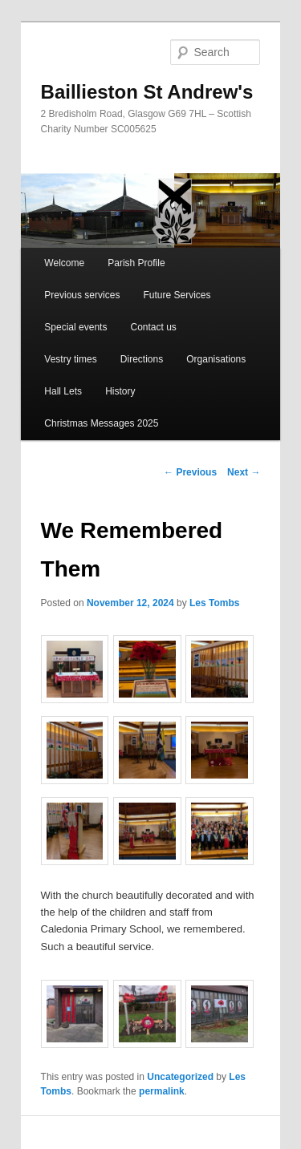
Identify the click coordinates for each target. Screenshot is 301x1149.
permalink (162, 1091)
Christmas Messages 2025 (101, 423)
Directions (141, 359)
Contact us (153, 327)
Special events (75, 327)
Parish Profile (136, 263)
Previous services (82, 295)
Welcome (64, 263)
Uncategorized (180, 1076)
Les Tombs (214, 603)
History (120, 391)
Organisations (216, 359)
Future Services (176, 295)
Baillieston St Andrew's (147, 92)
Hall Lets (63, 391)
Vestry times (70, 359)
